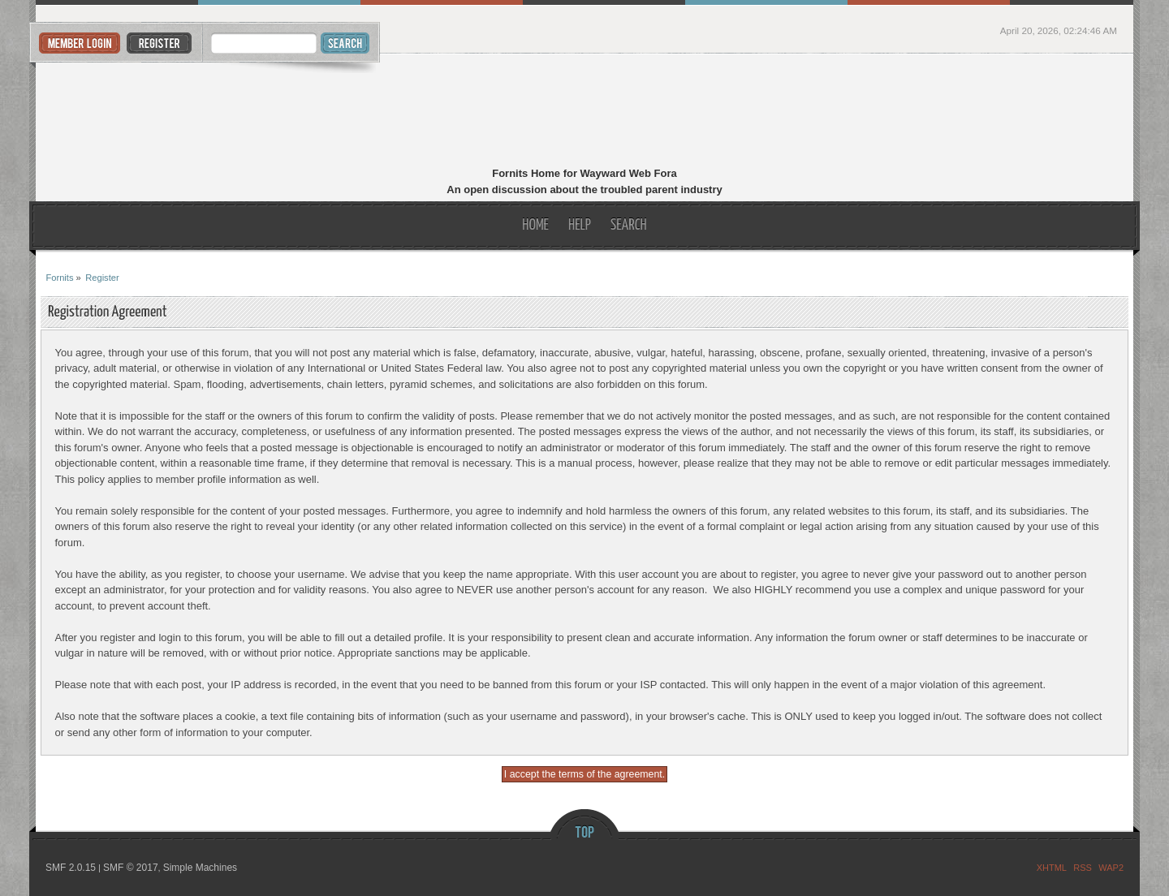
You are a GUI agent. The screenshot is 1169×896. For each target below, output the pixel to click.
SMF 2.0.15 (70, 867)
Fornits (584, 112)
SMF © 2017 (130, 867)
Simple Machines (200, 867)
